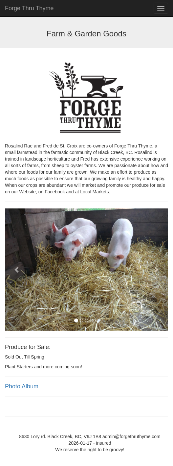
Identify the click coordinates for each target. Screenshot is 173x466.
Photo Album (21, 386)
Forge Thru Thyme (29, 8)
